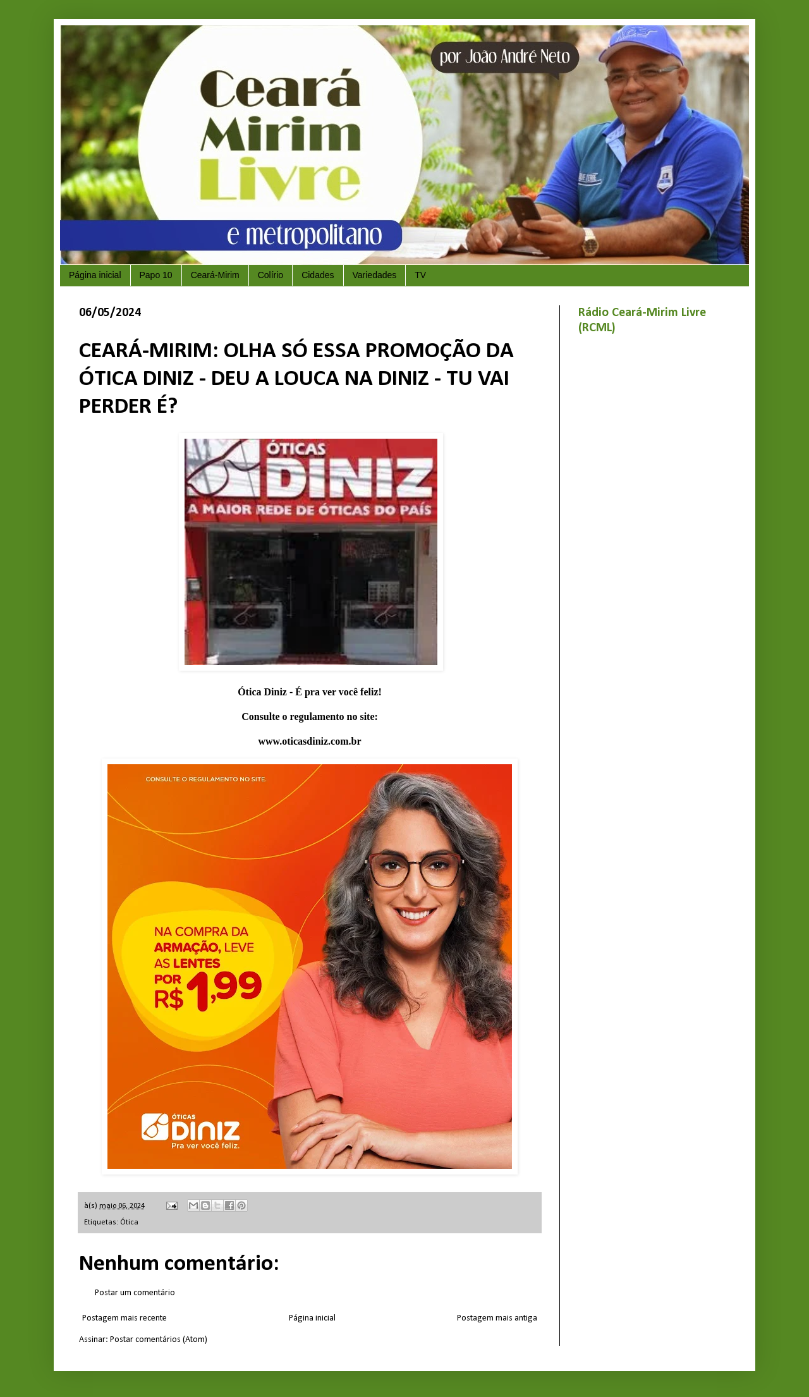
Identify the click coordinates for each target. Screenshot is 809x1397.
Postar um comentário (135, 1293)
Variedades (375, 275)
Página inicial (95, 275)
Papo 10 (156, 275)
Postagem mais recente (124, 1318)
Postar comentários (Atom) (158, 1340)
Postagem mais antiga (497, 1318)
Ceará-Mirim (215, 275)
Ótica (129, 1222)
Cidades (317, 275)
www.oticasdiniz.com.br (309, 741)
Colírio (270, 275)
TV (420, 275)
